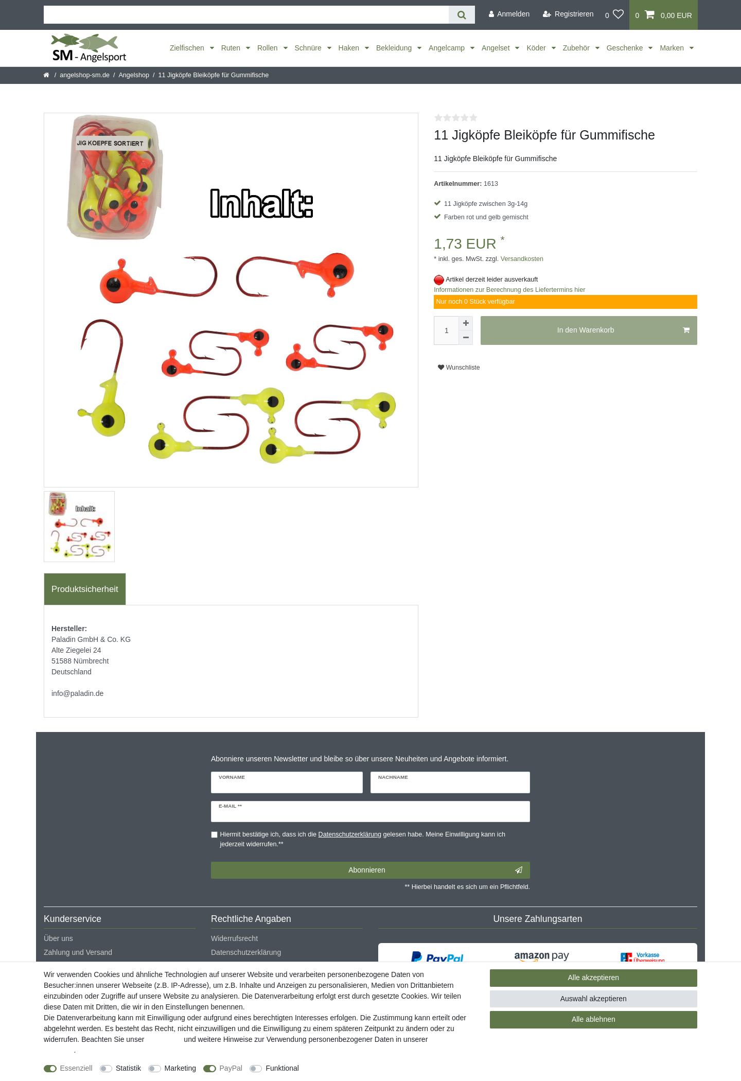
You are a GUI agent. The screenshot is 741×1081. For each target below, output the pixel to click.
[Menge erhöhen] (465, 323)
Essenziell (76, 1068)
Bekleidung (395, 48)
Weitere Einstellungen (343, 1068)
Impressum (164, 1039)
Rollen (268, 48)
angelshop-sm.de (85, 75)
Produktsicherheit (84, 589)
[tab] (85, 589)
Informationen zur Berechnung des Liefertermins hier (509, 289)
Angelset (496, 48)
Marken (673, 48)
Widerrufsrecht (234, 938)
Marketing (180, 1068)
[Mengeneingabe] (446, 330)
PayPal (231, 1068)
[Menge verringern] (465, 337)
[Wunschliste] (614, 15)
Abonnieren (435, 870)
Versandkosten (521, 259)
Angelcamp (448, 48)
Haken (350, 48)
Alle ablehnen (593, 1019)
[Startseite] (47, 75)
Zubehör (577, 48)
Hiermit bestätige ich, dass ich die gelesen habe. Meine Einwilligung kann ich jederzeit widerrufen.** (362, 839)
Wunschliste (459, 367)
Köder (537, 48)
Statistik (128, 1068)
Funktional (282, 1068)
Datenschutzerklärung (246, 952)
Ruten (231, 48)
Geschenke (626, 48)
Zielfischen (188, 48)
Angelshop (133, 75)
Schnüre (309, 48)
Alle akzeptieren (594, 977)
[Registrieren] (568, 14)
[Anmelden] (509, 14)
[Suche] (462, 15)
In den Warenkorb (623, 330)
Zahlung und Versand (78, 952)
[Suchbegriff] (246, 15)
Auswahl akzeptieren (593, 999)
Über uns (58, 938)
